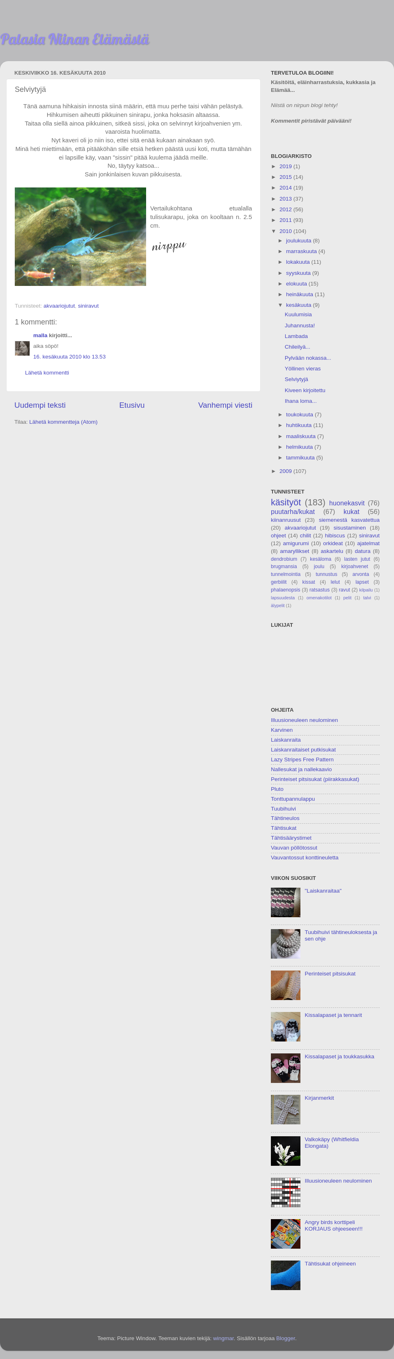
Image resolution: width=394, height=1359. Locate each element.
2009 (286, 471)
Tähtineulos (285, 818)
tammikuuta (301, 458)
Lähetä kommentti (47, 373)
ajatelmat (368, 543)
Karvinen (282, 730)
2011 (286, 220)
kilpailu (366, 589)
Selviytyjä (296, 379)
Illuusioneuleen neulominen (304, 720)
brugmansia (284, 566)
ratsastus (319, 590)
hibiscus (335, 535)
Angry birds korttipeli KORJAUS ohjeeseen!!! (333, 1225)
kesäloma (320, 559)
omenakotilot (319, 597)
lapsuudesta (283, 597)
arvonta (361, 574)
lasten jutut (357, 559)
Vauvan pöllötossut (294, 848)
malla (40, 335)
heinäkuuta (300, 294)
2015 (286, 177)
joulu (319, 566)
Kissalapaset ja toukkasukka (339, 1056)
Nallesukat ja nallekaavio (301, 769)
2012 (286, 209)
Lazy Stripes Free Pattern (302, 759)
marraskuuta (302, 251)
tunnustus (326, 574)
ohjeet (278, 535)
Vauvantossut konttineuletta (305, 857)
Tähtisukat (283, 828)
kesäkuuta (299, 305)
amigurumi (296, 543)
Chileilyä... (297, 347)
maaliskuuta (301, 436)
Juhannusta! (300, 325)
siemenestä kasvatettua (349, 520)
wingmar (223, 1338)
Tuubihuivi (283, 809)
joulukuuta (299, 241)
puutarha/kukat (293, 511)
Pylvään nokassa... (308, 358)
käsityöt (286, 502)
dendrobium (284, 559)
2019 (286, 166)
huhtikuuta (299, 425)
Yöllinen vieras (303, 368)
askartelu (332, 551)
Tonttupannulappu (293, 799)
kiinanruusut (286, 520)
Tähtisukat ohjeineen (330, 1264)
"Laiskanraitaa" (323, 891)
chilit (305, 535)
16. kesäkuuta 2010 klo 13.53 (69, 357)
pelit (348, 597)
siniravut (88, 306)
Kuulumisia (298, 314)
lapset (362, 582)
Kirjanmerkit (319, 1098)
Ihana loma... (301, 401)
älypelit (278, 605)
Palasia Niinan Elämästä (74, 39)
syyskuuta (299, 273)
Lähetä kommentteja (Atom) (63, 422)
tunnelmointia (285, 574)
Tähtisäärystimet (291, 838)
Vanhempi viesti (225, 405)
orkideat (333, 543)
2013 (286, 199)
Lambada (296, 336)
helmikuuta (300, 447)
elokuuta (297, 284)
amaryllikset (294, 551)
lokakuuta (299, 262)
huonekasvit (346, 503)
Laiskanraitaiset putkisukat (303, 750)
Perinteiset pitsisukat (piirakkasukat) (315, 779)
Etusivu (132, 405)
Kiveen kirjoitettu (305, 390)
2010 (286, 231)
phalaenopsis (285, 590)
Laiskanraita (286, 740)
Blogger (285, 1338)
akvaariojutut (59, 306)
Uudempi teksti (40, 405)
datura (362, 551)
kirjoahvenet (354, 566)
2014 (286, 188)
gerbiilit (278, 582)
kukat (352, 511)
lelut (335, 582)
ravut (344, 590)
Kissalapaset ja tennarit (333, 1015)
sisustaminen (350, 528)
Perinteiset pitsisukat (330, 974)
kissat (308, 582)
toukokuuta (300, 414)
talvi (367, 597)
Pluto (277, 789)
